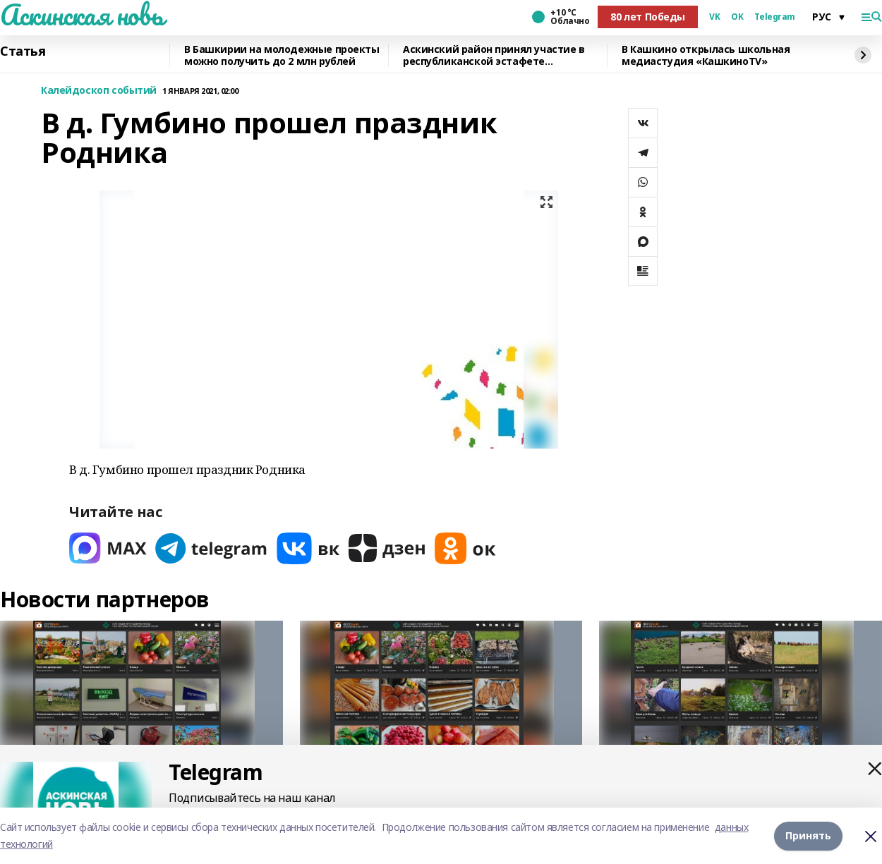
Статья (22, 51)
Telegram (774, 17)
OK (737, 17)
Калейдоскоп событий (99, 91)
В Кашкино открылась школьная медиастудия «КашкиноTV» (706, 55)
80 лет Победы (647, 16)
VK (714, 17)
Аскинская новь (81, 15)
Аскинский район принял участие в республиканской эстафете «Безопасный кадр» (494, 55)
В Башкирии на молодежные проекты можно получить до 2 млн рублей (282, 55)
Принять (808, 835)
